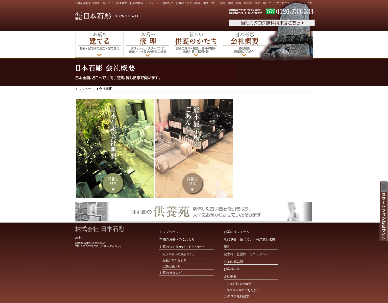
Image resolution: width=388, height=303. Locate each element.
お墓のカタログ (170, 273)
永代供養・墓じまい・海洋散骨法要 (249, 239)
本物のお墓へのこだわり (177, 239)
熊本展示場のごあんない (243, 290)
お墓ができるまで (174, 260)
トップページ (85, 89)
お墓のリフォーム (236, 232)
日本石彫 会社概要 (239, 284)
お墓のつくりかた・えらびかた (181, 247)
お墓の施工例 (233, 261)
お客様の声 (232, 269)
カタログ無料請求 (236, 296)
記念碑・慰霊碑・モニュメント (246, 254)
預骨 (227, 247)
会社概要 (230, 276)
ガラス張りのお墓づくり (178, 254)
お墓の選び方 (171, 266)
